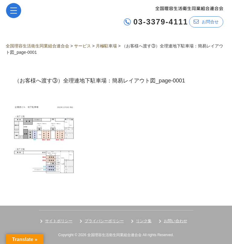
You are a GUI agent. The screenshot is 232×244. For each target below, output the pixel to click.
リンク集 (144, 221)
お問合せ (206, 21)
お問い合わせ (175, 221)
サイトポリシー (58, 221)
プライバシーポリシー (104, 221)
